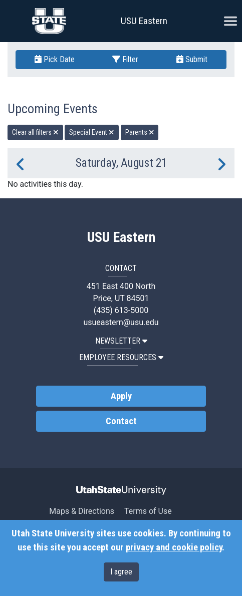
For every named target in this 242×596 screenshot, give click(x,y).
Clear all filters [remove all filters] (35, 132)
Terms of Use (148, 511)
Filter (125, 59)
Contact (121, 421)
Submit (191, 59)
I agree (121, 571)
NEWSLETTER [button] (121, 341)
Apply (121, 396)
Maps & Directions (81, 511)
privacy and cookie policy (174, 547)
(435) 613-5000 (121, 310)
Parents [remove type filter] (139, 132)
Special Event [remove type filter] (91, 132)
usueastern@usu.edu (120, 322)
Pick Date (55, 59)
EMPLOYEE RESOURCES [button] (121, 357)
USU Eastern (144, 21)
